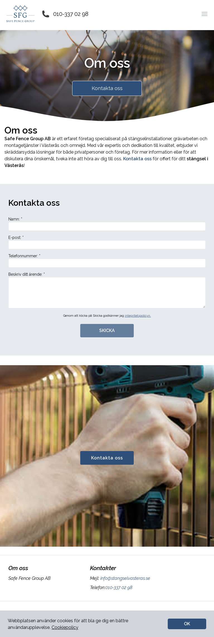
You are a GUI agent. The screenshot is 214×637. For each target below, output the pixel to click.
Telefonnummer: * (107, 261)
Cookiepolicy (65, 627)
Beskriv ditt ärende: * (107, 290)
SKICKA (107, 330)
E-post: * (107, 242)
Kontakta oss (107, 88)
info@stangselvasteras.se (124, 578)
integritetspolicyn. (138, 316)
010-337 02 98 (70, 14)
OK (187, 623)
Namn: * (107, 224)
